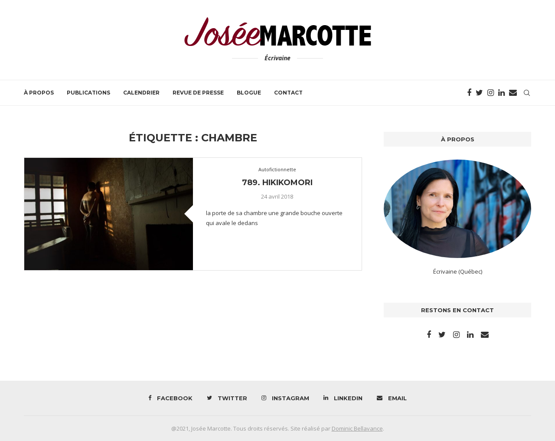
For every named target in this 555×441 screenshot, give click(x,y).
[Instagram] (490, 92)
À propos (39, 92)
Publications (88, 92)
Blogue (249, 92)
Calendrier (141, 92)
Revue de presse (198, 92)
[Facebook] (469, 92)
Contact (288, 92)
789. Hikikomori (277, 182)
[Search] (526, 92)
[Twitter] (479, 92)
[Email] (513, 92)
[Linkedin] (501, 92)
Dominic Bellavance (357, 428)
